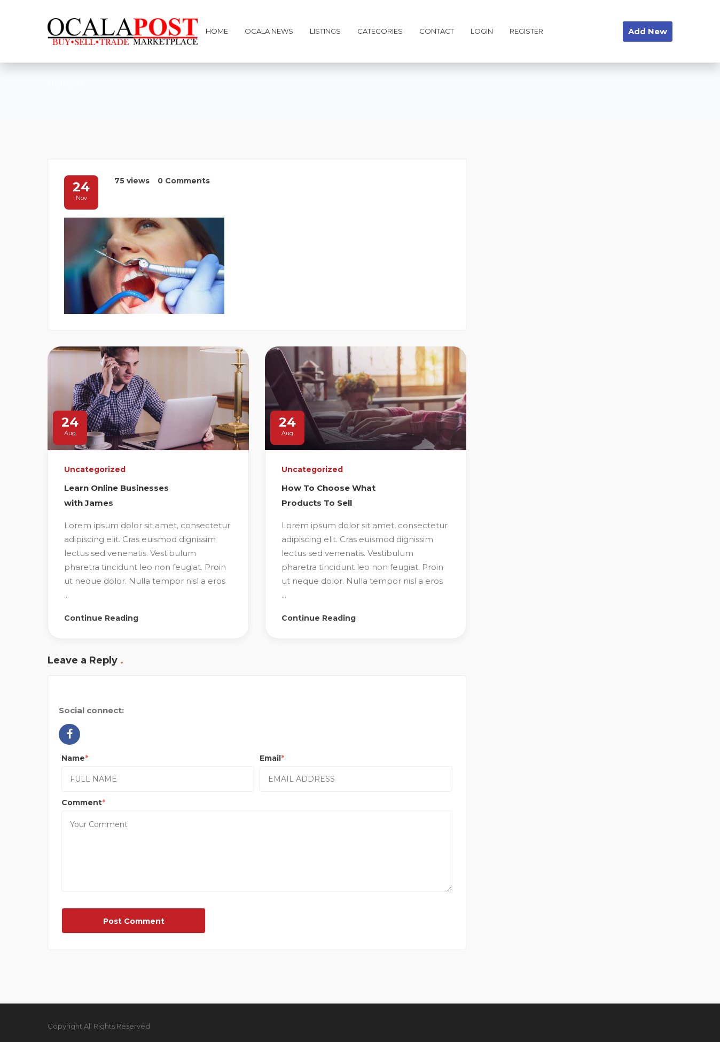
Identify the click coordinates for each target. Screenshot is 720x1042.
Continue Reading (101, 618)
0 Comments (184, 181)
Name (73, 758)
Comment (81, 802)
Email (270, 758)
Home (61, 83)
